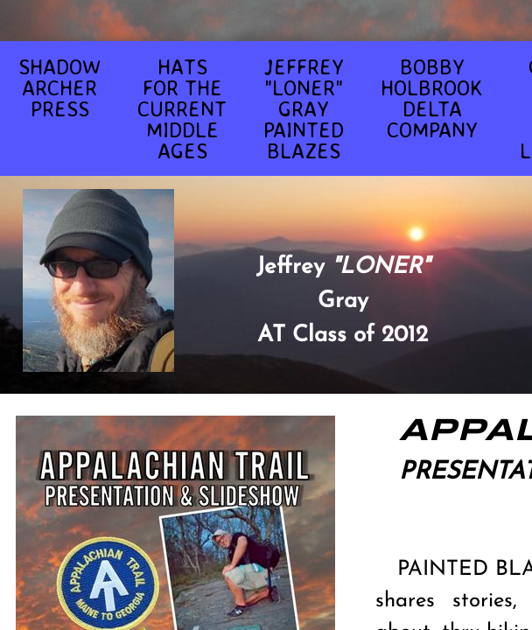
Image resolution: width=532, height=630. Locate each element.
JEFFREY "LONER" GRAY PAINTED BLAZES (303, 108)
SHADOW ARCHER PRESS (59, 87)
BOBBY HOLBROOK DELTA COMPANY (432, 98)
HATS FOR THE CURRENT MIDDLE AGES (182, 108)
